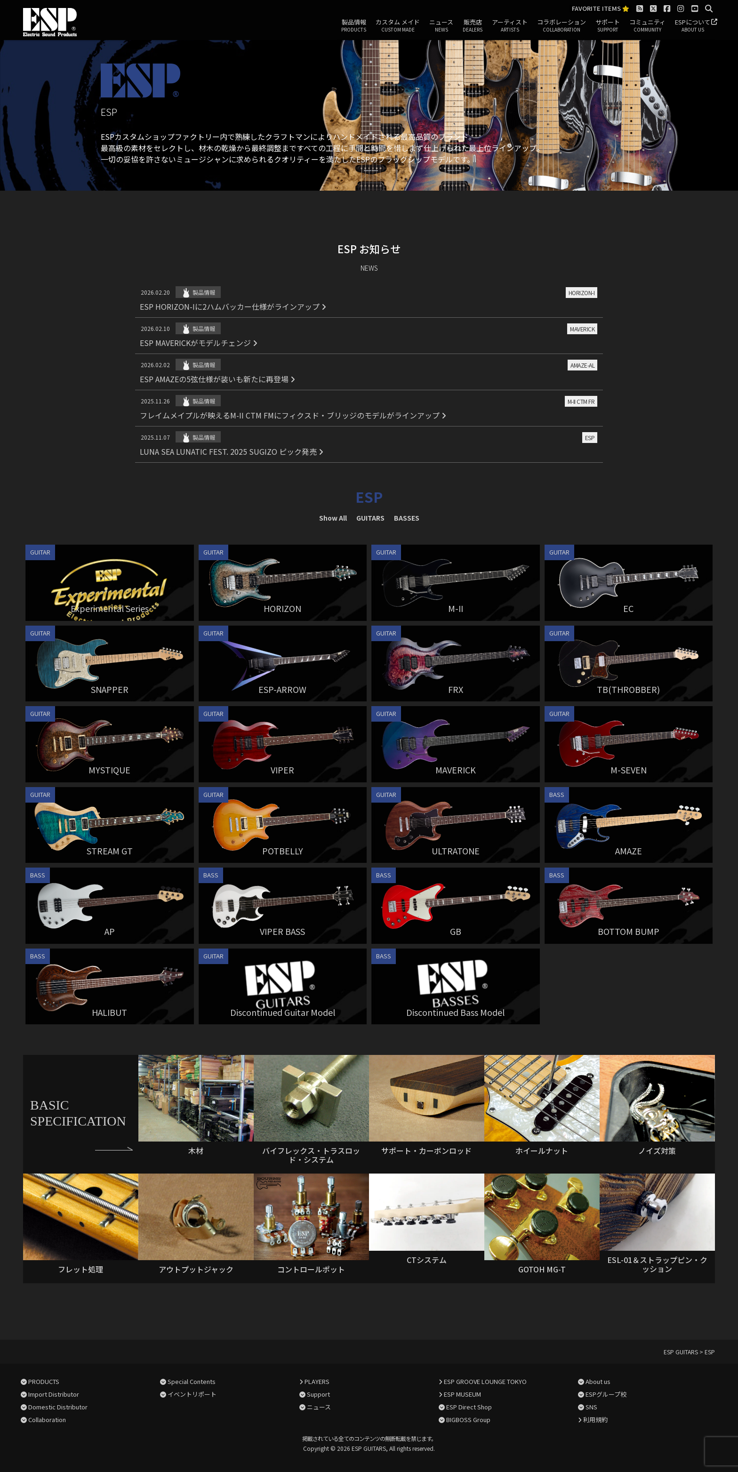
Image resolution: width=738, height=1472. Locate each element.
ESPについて (692, 25)
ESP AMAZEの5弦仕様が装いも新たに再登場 (217, 379)
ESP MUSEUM (462, 1394)
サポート (607, 25)
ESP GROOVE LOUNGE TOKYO (485, 1381)
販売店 (472, 25)
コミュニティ (647, 25)
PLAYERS (317, 1381)
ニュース (441, 25)
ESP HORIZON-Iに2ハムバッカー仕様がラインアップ (233, 306)
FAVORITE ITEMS (600, 8)
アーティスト (510, 25)
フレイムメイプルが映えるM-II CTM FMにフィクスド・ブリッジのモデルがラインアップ (293, 415)
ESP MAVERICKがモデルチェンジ (198, 342)
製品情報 (353, 25)
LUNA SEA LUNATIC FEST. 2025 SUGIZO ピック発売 (231, 451)
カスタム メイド (398, 25)
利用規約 (595, 1419)
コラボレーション (561, 25)
